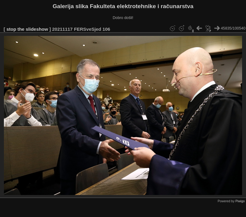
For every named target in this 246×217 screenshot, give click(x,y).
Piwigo (240, 201)
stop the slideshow (27, 29)
